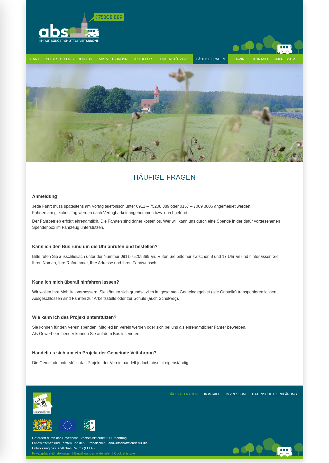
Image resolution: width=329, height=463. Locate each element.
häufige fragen (210, 59)
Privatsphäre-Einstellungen (51, 453)
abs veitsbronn (113, 59)
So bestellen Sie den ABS (69, 59)
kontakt (261, 59)
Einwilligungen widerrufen (92, 453)
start (34, 59)
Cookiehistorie (124, 453)
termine (239, 59)
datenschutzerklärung (274, 394)
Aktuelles (143, 59)
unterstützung (174, 59)
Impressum (285, 59)
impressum (236, 394)
